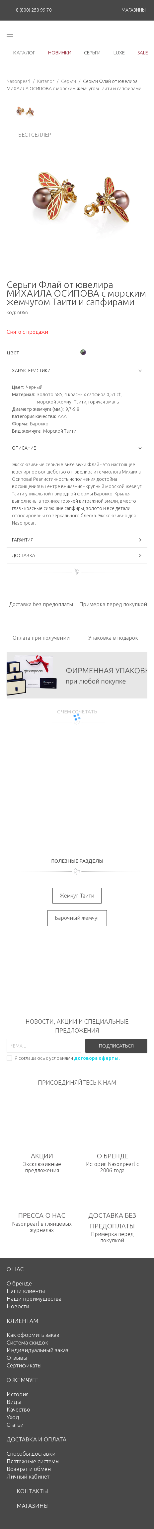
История (18, 1394)
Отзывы (17, 1357)
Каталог (45, 81)
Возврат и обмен (29, 1469)
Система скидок (27, 1342)
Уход (13, 1417)
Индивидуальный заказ (37, 1350)
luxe (119, 52)
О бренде (19, 1283)
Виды (14, 1402)
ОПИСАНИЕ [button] (77, 448)
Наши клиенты (26, 1291)
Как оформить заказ (33, 1335)
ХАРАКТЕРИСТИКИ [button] (77, 370)
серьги (92, 52)
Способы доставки (31, 1453)
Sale (142, 52)
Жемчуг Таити (77, 896)
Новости (18, 1306)
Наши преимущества (34, 1298)
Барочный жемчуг (77, 918)
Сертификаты (24, 1365)
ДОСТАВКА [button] (77, 555)
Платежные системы (33, 1461)
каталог (24, 52)
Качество (18, 1409)
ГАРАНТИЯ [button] (77, 540)
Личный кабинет (28, 1476)
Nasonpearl (18, 81)
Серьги (68, 81)
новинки (59, 52)
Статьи (15, 1424)
